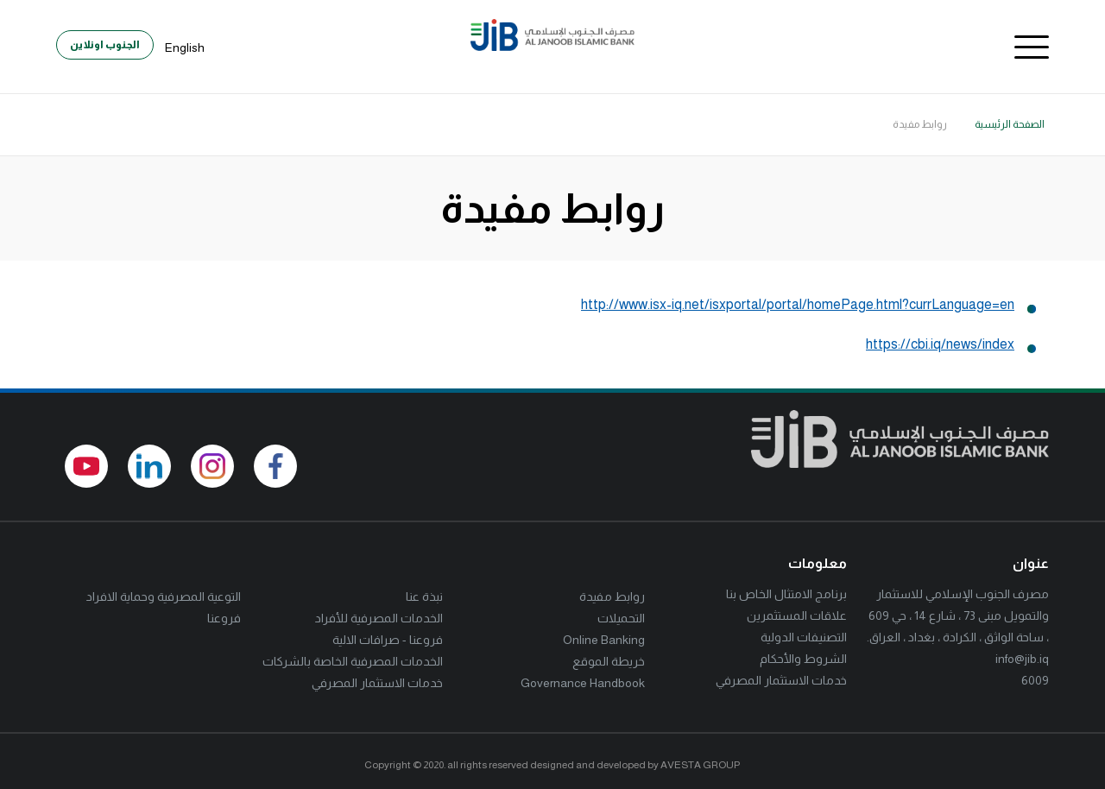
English (185, 47)
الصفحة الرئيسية (1010, 124)
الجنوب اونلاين (105, 45)
